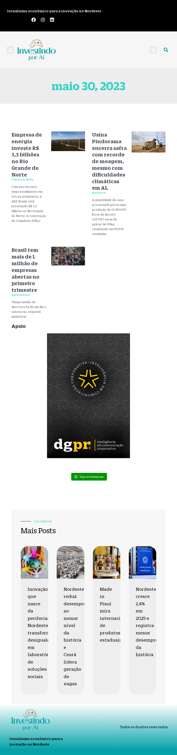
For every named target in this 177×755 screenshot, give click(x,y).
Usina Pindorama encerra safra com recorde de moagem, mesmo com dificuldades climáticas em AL (109, 161)
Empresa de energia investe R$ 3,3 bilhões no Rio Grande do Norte (27, 154)
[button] (11, 50)
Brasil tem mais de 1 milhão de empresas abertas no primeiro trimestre (25, 270)
